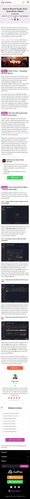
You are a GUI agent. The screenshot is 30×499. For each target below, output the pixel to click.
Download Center (16, 481)
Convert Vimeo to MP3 (9, 421)
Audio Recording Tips (21, 16)
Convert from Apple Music (10, 431)
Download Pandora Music (10, 426)
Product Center (16, 477)
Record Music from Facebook (11, 413)
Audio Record (8, 445)
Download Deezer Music (10, 429)
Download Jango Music (9, 423)
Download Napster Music (10, 418)
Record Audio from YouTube (11, 416)
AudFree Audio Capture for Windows (19, 133)
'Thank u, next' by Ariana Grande (9, 40)
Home (2, 445)
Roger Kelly (16, 14)
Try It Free (16, 177)
